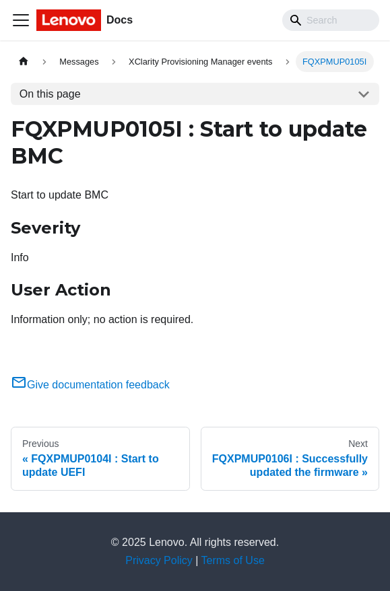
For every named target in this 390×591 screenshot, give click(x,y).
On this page (50, 94)
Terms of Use (233, 560)
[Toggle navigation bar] (21, 20)
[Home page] (23, 61)
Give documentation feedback (90, 384)
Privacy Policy (159, 560)
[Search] (330, 20)
